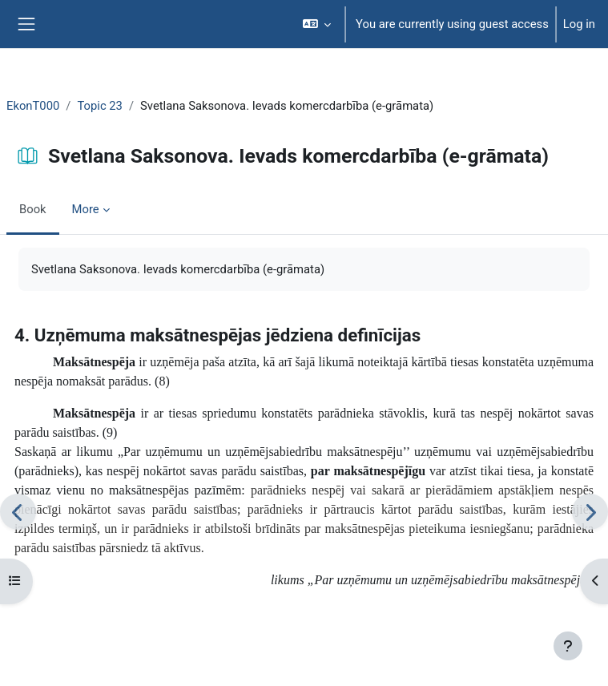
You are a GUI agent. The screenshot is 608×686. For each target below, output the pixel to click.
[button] (317, 24)
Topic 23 (100, 106)
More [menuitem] (85, 209)
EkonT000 (32, 106)
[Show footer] (568, 646)
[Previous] (18, 512)
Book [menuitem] (32, 209)
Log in (579, 24)
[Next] (590, 512)
